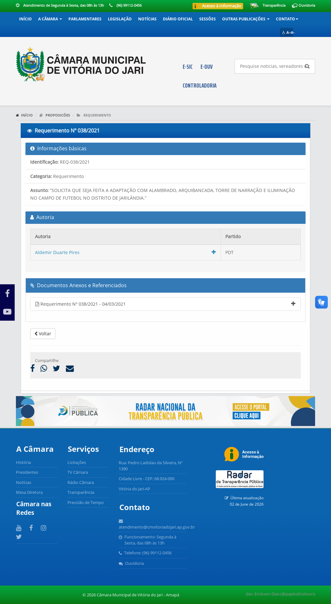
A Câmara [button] (50, 19)
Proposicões (58, 115)
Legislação (120, 19)
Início (25, 19)
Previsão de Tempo (85, 502)
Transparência (274, 5)
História (23, 462)
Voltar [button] (42, 333)
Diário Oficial (178, 19)
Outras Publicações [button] (246, 19)
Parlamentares (85, 19)
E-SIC (188, 66)
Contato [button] (287, 19)
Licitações (76, 462)
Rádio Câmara (80, 482)
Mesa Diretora (29, 492)
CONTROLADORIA (199, 85)
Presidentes (27, 472)
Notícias (147, 19)
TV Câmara (77, 472)
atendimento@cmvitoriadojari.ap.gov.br (157, 527)
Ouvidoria (303, 5)
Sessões (207, 19)
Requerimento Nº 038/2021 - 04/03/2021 (165, 304)
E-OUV (207, 66)
